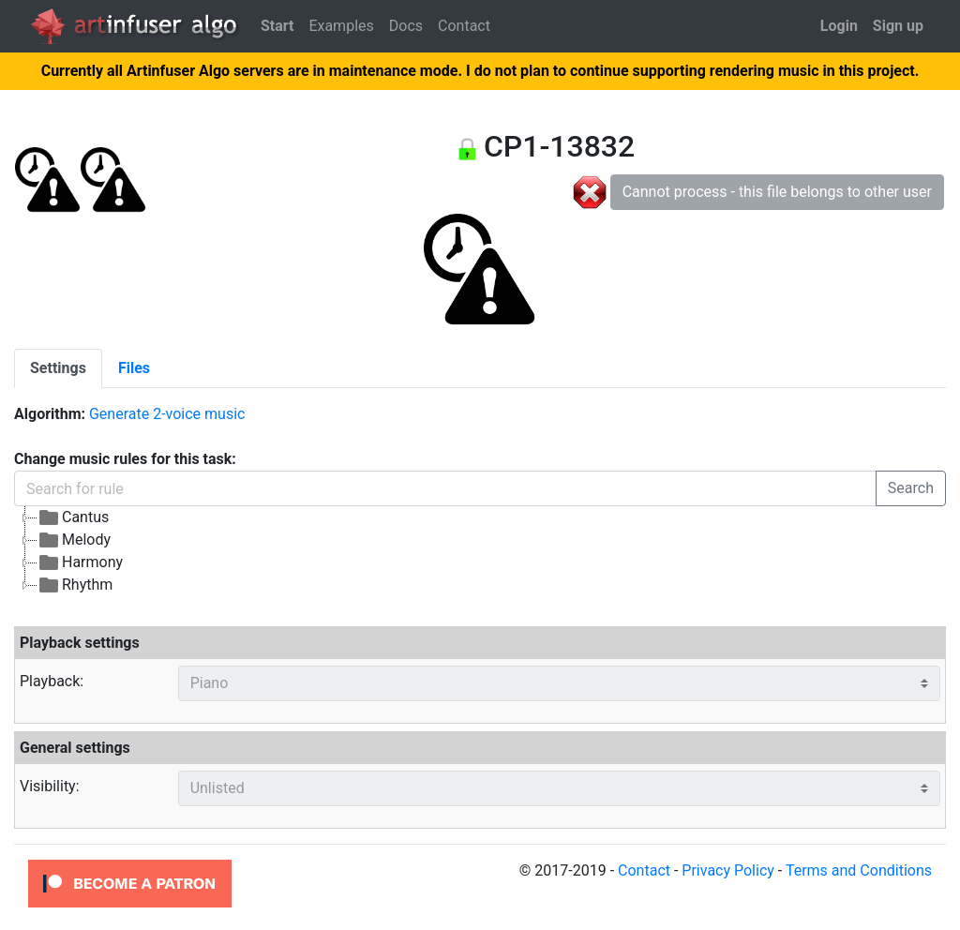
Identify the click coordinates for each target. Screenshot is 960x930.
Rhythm (75, 585)
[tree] (480, 551)
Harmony (80, 562)
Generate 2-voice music (167, 414)
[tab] (58, 368)
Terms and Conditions (859, 870)
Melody (74, 540)
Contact (464, 26)
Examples (340, 26)
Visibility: (50, 786)
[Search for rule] (445, 488)
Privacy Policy (728, 870)
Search (911, 488)
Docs (406, 26)
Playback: (51, 681)
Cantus (73, 517)
